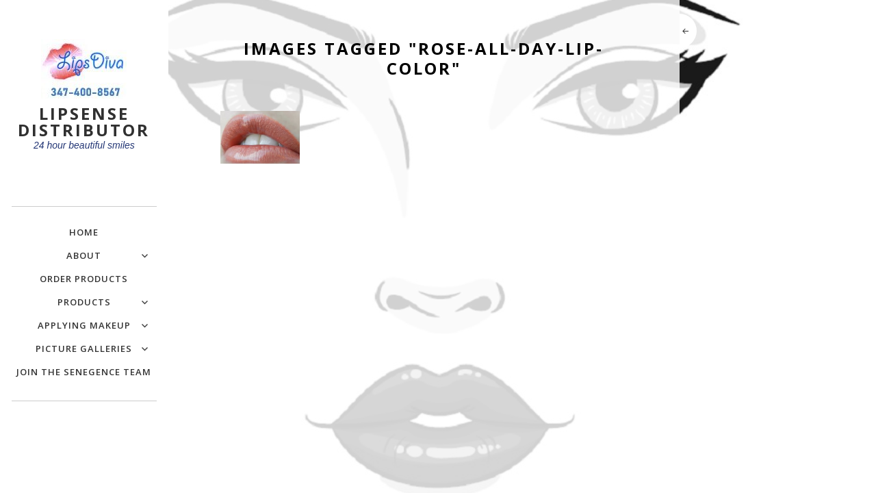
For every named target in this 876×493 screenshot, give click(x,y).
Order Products (84, 279)
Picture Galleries (84, 348)
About (83, 255)
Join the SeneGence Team (83, 372)
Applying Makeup (84, 325)
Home (84, 232)
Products (84, 302)
